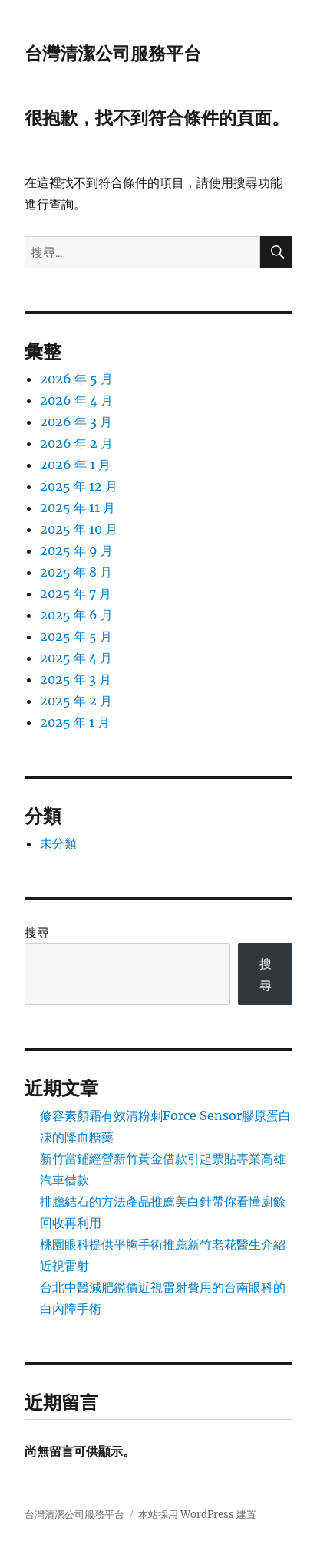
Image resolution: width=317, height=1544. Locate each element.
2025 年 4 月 (76, 657)
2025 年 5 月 (76, 636)
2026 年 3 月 (76, 421)
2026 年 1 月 (75, 464)
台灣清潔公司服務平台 (113, 53)
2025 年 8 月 (76, 572)
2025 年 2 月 (76, 700)
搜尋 (37, 932)
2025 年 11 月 (77, 507)
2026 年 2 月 (76, 443)
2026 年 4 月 (76, 400)
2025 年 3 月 (75, 679)
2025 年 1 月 (75, 722)
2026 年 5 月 (76, 378)
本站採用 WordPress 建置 (197, 1514)
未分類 (58, 843)
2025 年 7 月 (75, 593)
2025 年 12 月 (78, 486)
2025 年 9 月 (76, 550)
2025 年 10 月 (78, 529)
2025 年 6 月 (76, 615)
